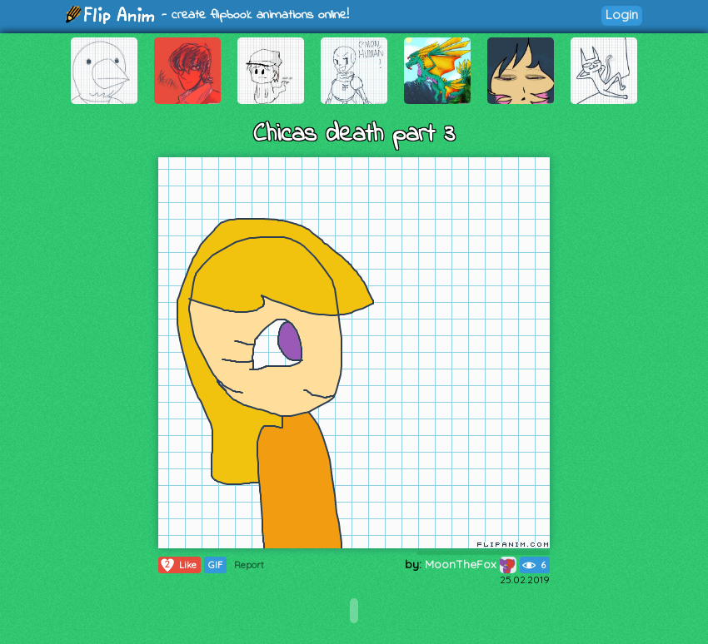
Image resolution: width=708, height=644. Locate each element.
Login (622, 14)
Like (178, 565)
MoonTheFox (470, 564)
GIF (215, 565)
